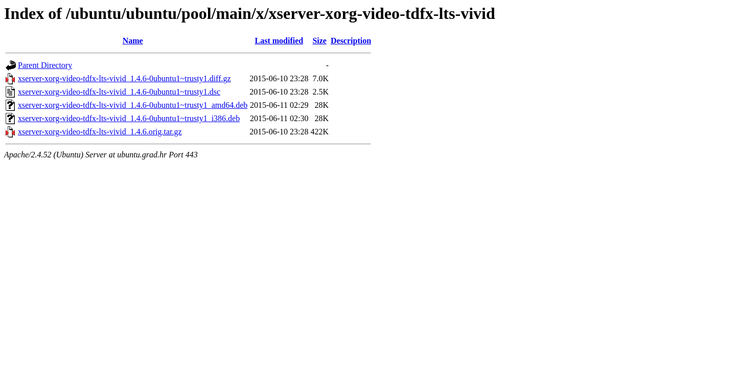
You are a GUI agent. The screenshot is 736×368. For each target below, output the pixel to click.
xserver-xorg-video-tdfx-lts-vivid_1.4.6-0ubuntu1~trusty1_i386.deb (129, 118)
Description (351, 40)
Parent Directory (45, 65)
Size (319, 40)
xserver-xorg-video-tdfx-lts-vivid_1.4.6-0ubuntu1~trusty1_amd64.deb (132, 105)
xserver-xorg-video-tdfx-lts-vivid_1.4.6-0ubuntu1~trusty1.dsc (119, 91)
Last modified (279, 40)
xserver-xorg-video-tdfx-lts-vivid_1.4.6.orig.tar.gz (100, 131)
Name (133, 40)
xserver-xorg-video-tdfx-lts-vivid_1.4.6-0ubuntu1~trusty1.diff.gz (124, 78)
